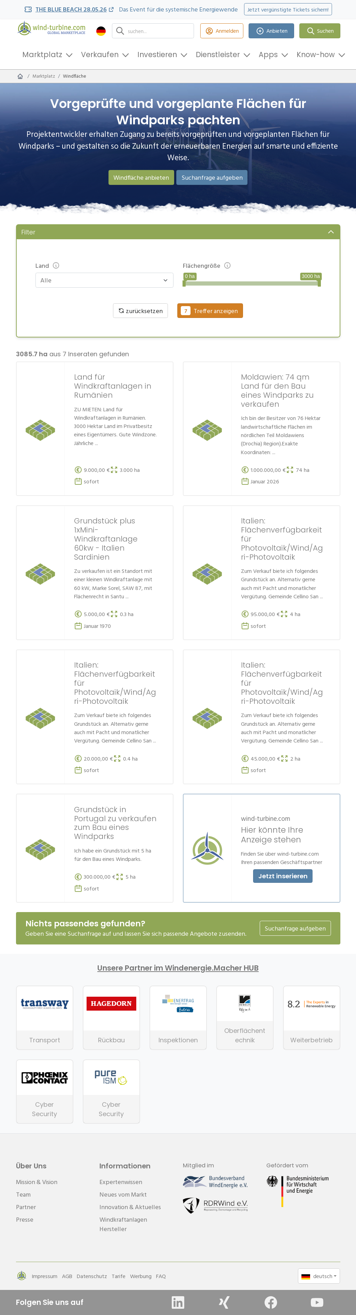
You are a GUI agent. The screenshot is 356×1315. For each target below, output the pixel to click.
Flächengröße (207, 266)
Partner (26, 1207)
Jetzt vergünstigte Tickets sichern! (288, 9)
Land (47, 266)
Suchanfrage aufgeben (212, 177)
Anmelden (222, 31)
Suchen (320, 31)
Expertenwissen (120, 1182)
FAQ (161, 1276)
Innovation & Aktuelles (130, 1207)
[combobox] (101, 280)
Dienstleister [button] (218, 54)
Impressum (44, 1276)
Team (23, 1194)
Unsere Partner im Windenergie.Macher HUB (178, 968)
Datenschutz (92, 1276)
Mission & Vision (36, 1182)
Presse (24, 1219)
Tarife (119, 1276)
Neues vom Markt (123, 1194)
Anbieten (271, 31)
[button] (101, 31)
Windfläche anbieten (141, 177)
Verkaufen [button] (100, 54)
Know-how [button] (316, 54)
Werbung (141, 1276)
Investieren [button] (157, 54)
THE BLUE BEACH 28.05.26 (71, 9)
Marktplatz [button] (42, 54)
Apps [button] (268, 54)
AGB (67, 1276)
